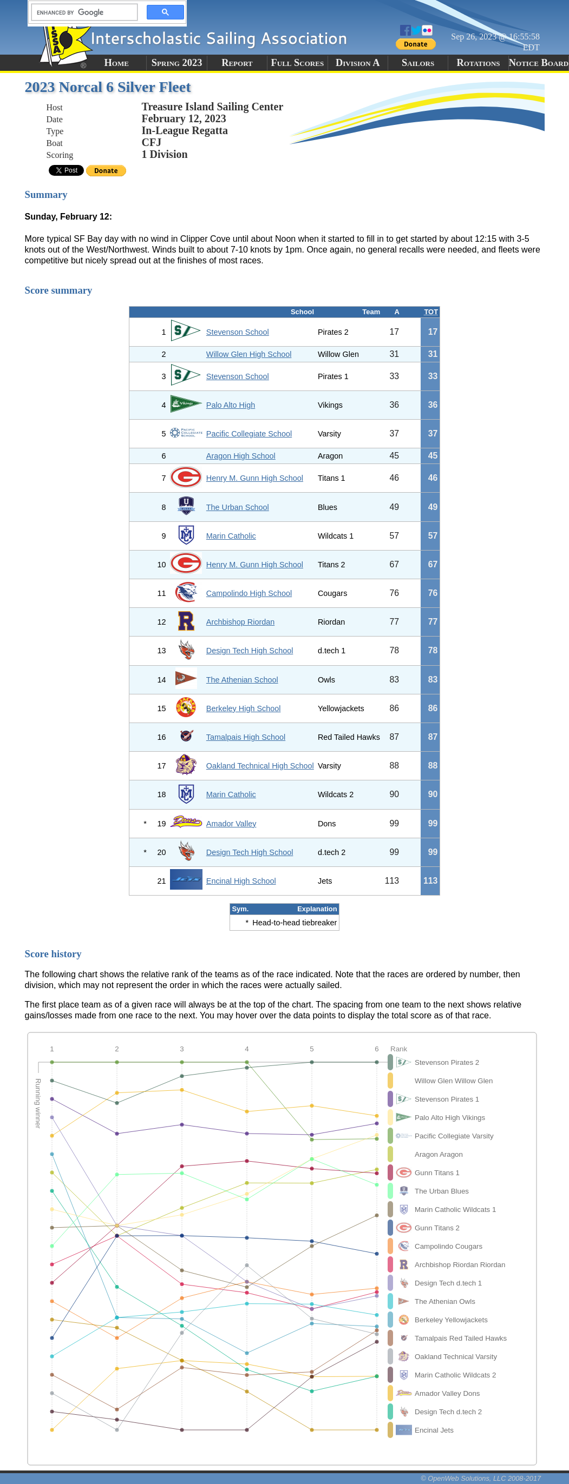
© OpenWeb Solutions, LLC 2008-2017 (481, 1478)
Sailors (418, 62)
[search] (81, 12)
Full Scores (297, 62)
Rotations (478, 62)
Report (237, 62)
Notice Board (538, 62)
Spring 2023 (177, 62)
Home (116, 62)
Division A (358, 62)
